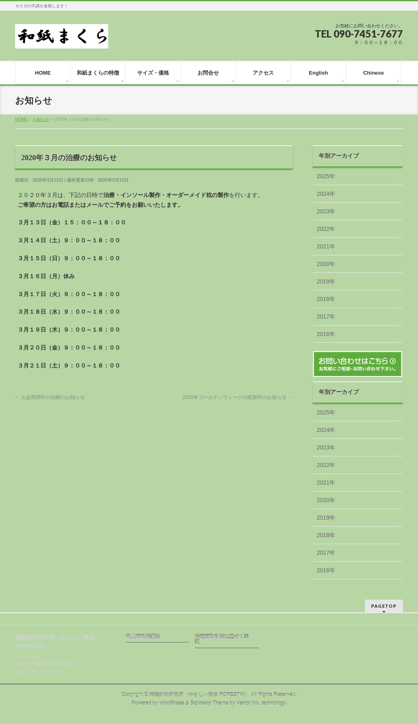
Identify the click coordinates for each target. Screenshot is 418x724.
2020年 (326, 264)
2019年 (326, 281)
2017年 (326, 316)
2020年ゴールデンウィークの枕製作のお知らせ (237, 397)
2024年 (326, 193)
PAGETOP (384, 606)
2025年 (326, 176)
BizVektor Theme (209, 703)
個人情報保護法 (142, 637)
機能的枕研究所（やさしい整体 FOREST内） (199, 694)
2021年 (326, 246)
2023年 (326, 211)
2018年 (326, 299)
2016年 (326, 334)
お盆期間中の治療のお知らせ (50, 397)
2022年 (326, 229)
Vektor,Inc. (248, 703)
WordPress (171, 703)
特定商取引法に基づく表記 (222, 639)
